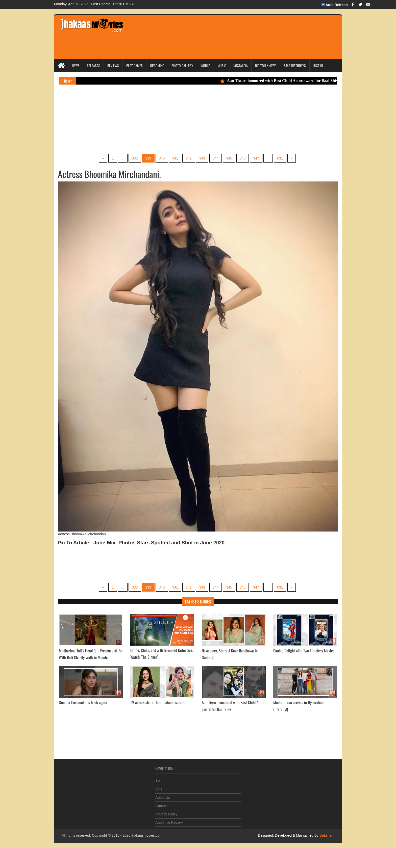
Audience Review (169, 820)
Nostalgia (240, 65)
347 (256, 158)
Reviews (113, 65)
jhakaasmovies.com (146, 835)
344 (215, 158)
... (122, 158)
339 (148, 158)
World (205, 65)
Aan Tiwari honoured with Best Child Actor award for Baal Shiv (282, 80)
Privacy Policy (166, 812)
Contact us (163, 803)
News (76, 65)
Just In (318, 65)
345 (229, 158)
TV (157, 778)
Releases (93, 65)
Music (221, 65)
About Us (162, 795)
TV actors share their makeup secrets (158, 702)
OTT (158, 787)
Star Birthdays (295, 65)
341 (175, 158)
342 (188, 158)
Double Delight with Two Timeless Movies (303, 651)
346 (242, 158)
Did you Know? (266, 65)
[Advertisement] (224, 30)
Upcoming (157, 65)
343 (202, 158)
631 (280, 158)
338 (135, 158)
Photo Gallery (182, 65)
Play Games (134, 65)
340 (162, 158)
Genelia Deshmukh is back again (83, 702)
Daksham (326, 835)
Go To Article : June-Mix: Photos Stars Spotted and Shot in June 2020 (141, 542)
